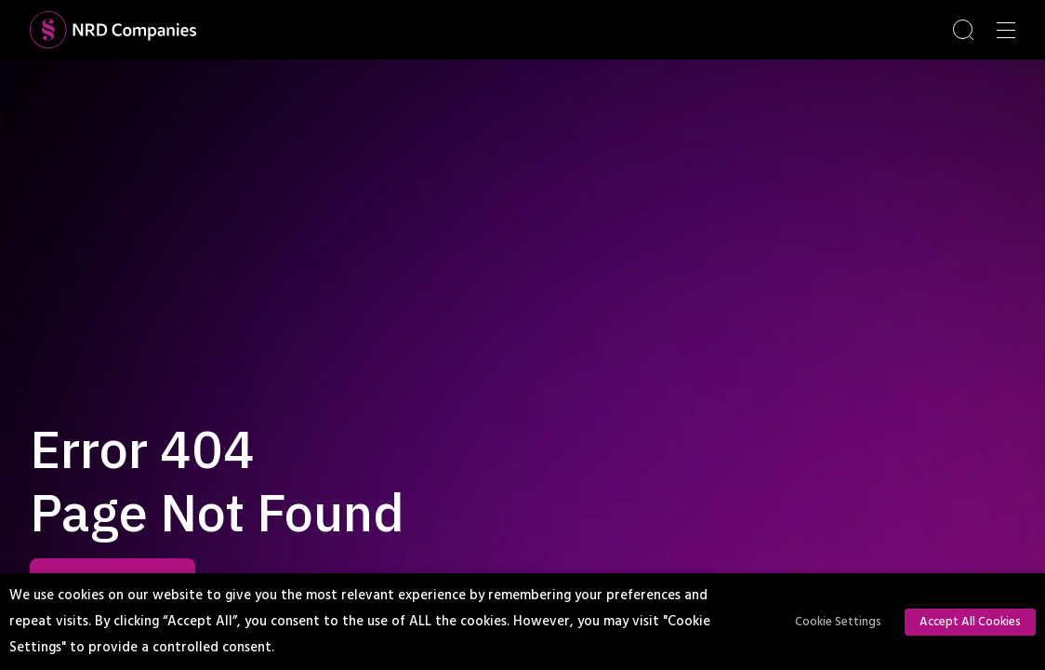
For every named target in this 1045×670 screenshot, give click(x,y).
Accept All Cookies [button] (970, 621)
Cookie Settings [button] (838, 621)
